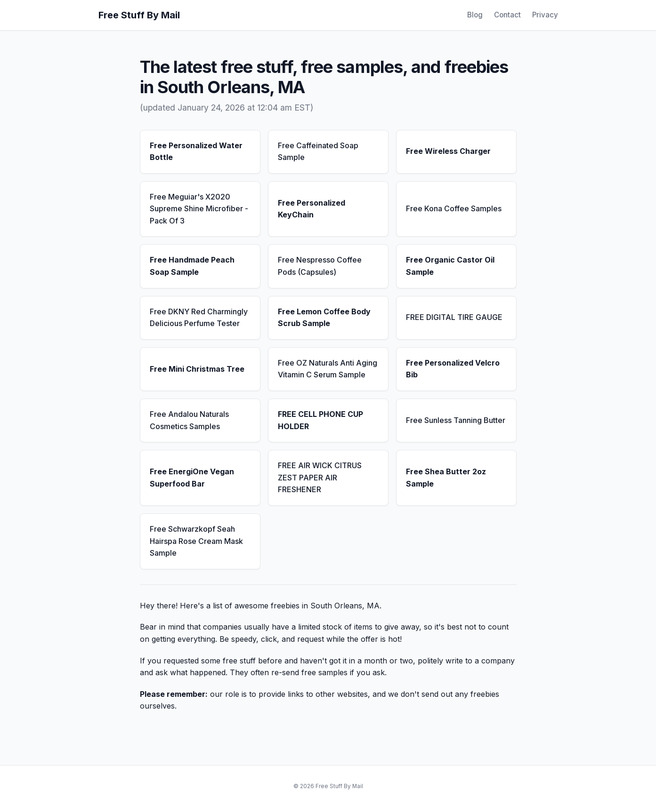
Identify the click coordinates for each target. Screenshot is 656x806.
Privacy (545, 14)
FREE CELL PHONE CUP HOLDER (320, 420)
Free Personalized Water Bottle (196, 151)
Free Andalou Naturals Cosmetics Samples (189, 420)
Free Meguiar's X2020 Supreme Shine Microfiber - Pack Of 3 (199, 208)
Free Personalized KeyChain (311, 209)
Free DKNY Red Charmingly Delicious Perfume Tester (199, 317)
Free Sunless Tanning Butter (455, 420)
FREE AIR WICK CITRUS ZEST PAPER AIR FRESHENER (320, 477)
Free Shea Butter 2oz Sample (446, 477)
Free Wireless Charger (448, 151)
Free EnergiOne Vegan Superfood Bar (192, 477)
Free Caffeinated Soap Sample (318, 151)
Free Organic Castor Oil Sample (450, 266)
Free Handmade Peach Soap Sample (192, 266)
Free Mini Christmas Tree (197, 369)
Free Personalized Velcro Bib (453, 369)
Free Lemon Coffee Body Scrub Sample (324, 317)
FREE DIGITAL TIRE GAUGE (454, 317)
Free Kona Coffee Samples (454, 208)
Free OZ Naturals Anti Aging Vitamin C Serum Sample (327, 369)
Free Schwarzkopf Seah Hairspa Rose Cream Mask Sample (196, 541)
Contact (507, 14)
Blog (475, 14)
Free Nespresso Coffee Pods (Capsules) (320, 266)
